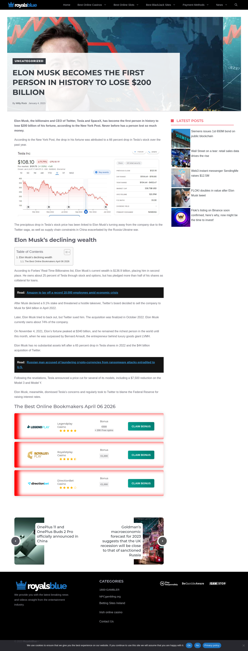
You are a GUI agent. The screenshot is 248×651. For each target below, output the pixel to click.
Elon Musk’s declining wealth (35, 257)
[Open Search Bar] (236, 5)
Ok (189, 645)
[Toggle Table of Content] (65, 252)
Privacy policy (211, 645)
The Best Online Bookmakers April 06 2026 (47, 261)
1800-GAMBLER (109, 589)
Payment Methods (198, 5)
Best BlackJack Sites (162, 5)
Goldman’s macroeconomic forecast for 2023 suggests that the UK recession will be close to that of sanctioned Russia (121, 541)
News (223, 5)
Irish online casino (110, 612)
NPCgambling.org (110, 596)
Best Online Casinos (94, 5)
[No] (243, 645)
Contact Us (106, 621)
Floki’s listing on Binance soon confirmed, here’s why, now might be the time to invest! (204, 217)
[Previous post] (15, 541)
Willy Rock (21, 103)
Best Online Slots (128, 5)
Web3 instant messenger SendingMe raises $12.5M (204, 177)
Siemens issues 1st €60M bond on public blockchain (203, 138)
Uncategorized (29, 61)
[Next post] (162, 541)
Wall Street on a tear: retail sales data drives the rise (205, 158)
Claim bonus (141, 426)
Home (66, 4)
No (197, 645)
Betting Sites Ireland (112, 603)
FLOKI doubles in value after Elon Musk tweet (202, 197)
